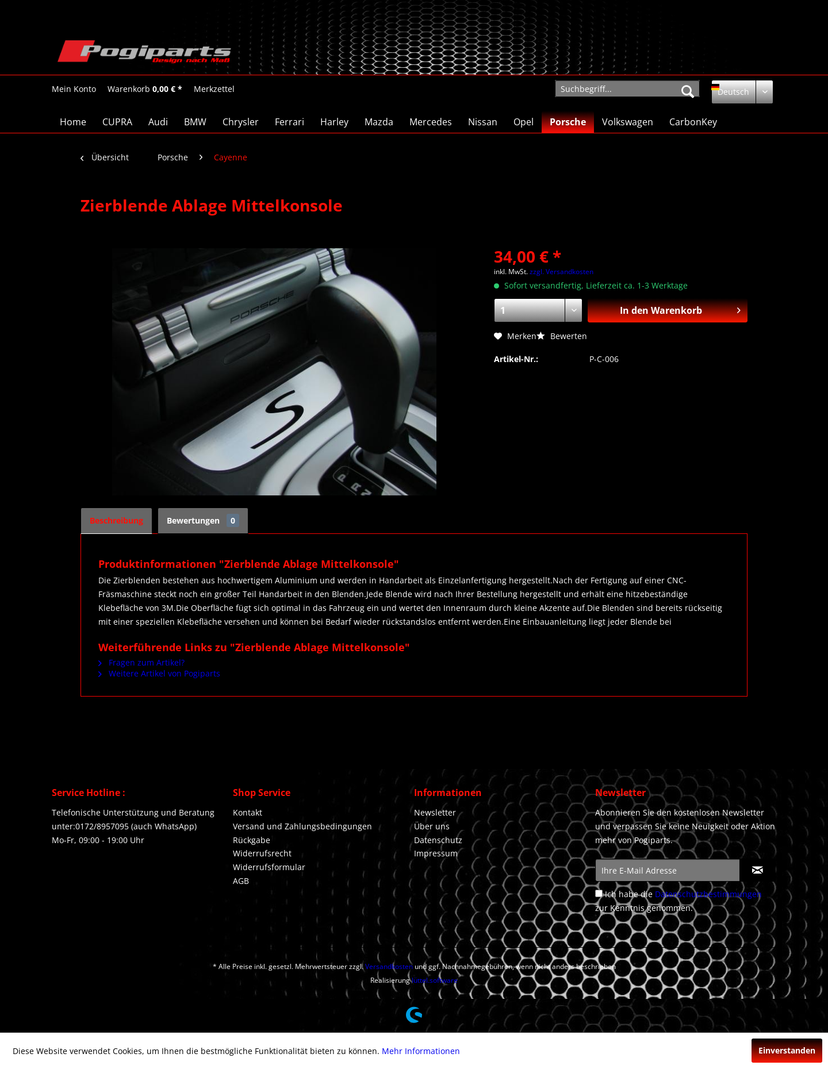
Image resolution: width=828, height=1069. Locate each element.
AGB (241, 880)
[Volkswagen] (627, 122)
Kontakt (247, 812)
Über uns (432, 826)
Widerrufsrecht (262, 853)
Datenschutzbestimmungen (708, 894)
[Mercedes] (430, 122)
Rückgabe (251, 840)
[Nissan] (482, 122)
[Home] (73, 122)
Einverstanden (786, 1050)
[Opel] (523, 122)
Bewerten (561, 335)
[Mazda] (378, 122)
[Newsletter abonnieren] (757, 870)
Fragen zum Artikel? (141, 662)
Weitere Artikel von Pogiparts (159, 673)
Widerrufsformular (269, 867)
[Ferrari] (289, 122)
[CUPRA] (117, 122)
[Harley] (334, 122)
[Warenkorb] (145, 89)
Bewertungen (203, 520)
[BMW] (195, 122)
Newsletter (435, 812)
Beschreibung (116, 520)
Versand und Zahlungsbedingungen (302, 826)
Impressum (436, 853)
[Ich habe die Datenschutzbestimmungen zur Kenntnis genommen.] (599, 893)
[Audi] (158, 122)
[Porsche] (568, 122)
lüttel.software (435, 980)
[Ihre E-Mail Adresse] (667, 870)
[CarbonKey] (693, 122)
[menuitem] (74, 89)
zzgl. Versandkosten (561, 271)
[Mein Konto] (74, 89)
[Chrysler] (240, 122)
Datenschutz (438, 840)
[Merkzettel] (214, 89)
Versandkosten (389, 966)
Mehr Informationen (421, 1050)
